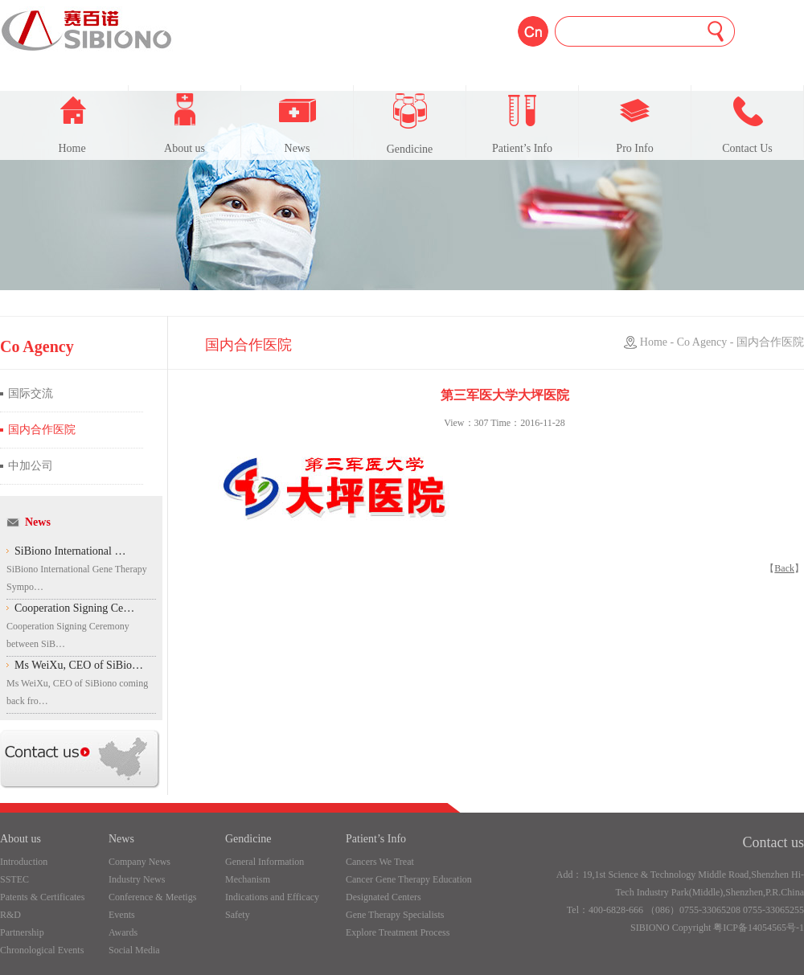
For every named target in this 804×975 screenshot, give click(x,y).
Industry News (137, 879)
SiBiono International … (69, 551)
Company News (139, 861)
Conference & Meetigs (152, 897)
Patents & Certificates (42, 897)
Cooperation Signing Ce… (74, 608)
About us (184, 123)
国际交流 (30, 393)
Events (122, 914)
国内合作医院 (42, 430)
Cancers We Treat (380, 861)
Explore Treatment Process (397, 932)
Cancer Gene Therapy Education (409, 879)
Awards (123, 932)
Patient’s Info (522, 123)
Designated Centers (383, 897)
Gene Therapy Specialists (395, 914)
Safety (237, 914)
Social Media (134, 950)
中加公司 (30, 466)
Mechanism (247, 879)
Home (72, 123)
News (297, 123)
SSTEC (14, 879)
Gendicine (410, 124)
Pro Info (634, 123)
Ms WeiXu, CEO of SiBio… (78, 665)
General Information (264, 861)
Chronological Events (42, 950)
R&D (10, 914)
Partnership (22, 932)
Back (784, 568)
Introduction (23, 861)
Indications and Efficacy (272, 897)
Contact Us (747, 123)
